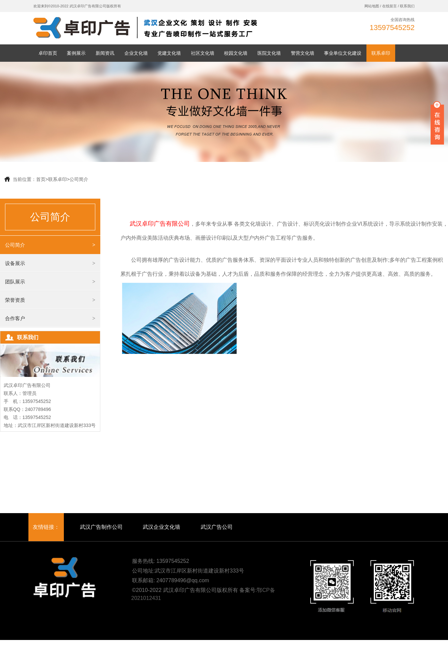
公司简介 (79, 179)
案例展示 (76, 53)
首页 (42, 179)
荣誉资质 (15, 300)
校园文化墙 (235, 53)
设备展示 (15, 263)
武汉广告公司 (217, 527)
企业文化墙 (136, 53)
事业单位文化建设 (342, 53)
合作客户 (15, 318)
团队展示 (15, 281)
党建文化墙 (169, 53)
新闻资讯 (105, 53)
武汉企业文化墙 (161, 527)
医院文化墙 (269, 53)
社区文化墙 (202, 53)
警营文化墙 (302, 53)
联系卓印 (380, 53)
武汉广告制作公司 (101, 527)
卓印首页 (47, 53)
